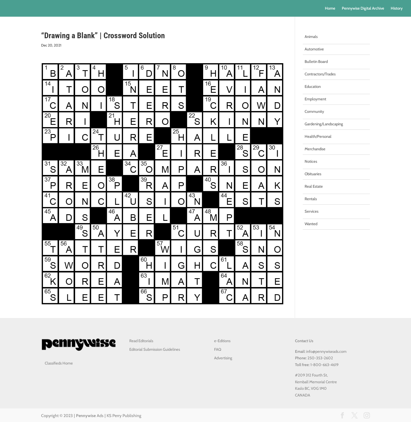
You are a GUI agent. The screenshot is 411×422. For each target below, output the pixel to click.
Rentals (311, 199)
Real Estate (314, 186)
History (397, 9)
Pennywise (86, 415)
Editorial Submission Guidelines (154, 349)
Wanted (311, 224)
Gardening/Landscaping (324, 124)
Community (314, 111)
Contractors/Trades (320, 74)
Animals (311, 36)
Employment (315, 99)
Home (330, 9)
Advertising (223, 358)
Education (313, 86)
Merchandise (315, 149)
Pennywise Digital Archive (363, 9)
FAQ (217, 349)
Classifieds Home (59, 363)
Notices (311, 161)
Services (311, 211)
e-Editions (222, 341)
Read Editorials (141, 341)
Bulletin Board (316, 61)
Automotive (314, 49)
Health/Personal (318, 136)
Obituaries (313, 174)
